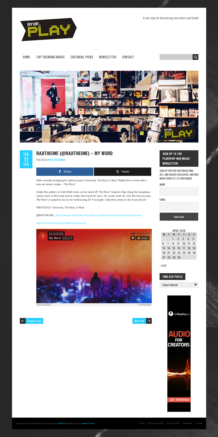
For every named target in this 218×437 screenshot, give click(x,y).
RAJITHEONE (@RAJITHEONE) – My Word (74, 152)
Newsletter (107, 57)
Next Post (139, 321)
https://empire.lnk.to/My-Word (73, 215)
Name (162, 184)
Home (26, 57)
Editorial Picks (81, 57)
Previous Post (34, 321)
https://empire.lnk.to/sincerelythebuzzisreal (116, 215)
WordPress (62, 423)
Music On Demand (56, 160)
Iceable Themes (88, 423)
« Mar (163, 265)
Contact (128, 57)
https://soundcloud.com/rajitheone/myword (61, 223)
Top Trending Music (50, 57)
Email (163, 199)
